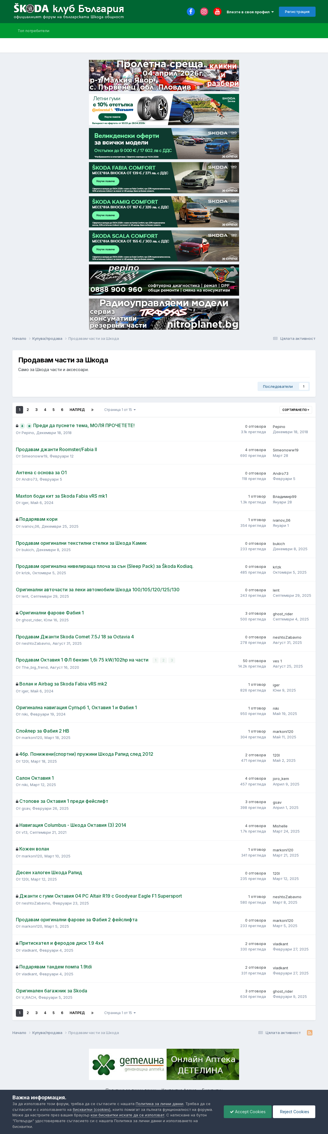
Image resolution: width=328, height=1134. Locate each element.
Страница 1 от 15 (120, 409)
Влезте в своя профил (250, 12)
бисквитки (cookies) (91, 1109)
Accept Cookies (248, 1111)
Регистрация (297, 11)
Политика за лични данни (159, 1103)
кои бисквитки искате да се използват (127, 1115)
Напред (77, 409)
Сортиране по (295, 410)
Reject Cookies (294, 1111)
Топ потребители (33, 30)
